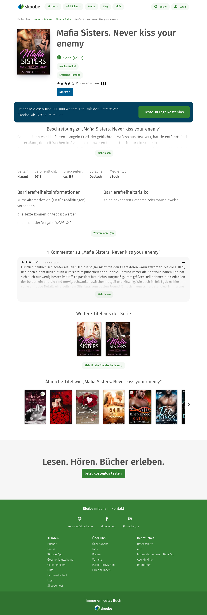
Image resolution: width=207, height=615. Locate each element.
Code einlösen (56, 565)
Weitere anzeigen (103, 233)
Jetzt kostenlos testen (103, 473)
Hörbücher (72, 6)
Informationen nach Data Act (155, 554)
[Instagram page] (131, 522)
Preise (91, 6)
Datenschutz (145, 544)
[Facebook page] (107, 522)
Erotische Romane (69, 74)
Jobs (95, 549)
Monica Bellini (64, 19)
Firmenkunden (101, 570)
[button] (188, 404)
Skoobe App (54, 554)
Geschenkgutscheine (60, 559)
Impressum (144, 565)
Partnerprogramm (103, 565)
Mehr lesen (104, 294)
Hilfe (118, 6)
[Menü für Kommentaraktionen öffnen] (183, 262)
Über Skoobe (100, 544)
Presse (96, 554)
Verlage (97, 559)
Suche (160, 6)
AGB (139, 549)
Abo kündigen (145, 559)
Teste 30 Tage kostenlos (164, 112)
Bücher (52, 6)
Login (180, 6)
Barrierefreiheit (57, 575)
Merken (64, 92)
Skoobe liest (55, 585)
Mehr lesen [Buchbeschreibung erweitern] (104, 153)
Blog (105, 6)
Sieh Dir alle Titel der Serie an (104, 365)
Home (37, 19)
